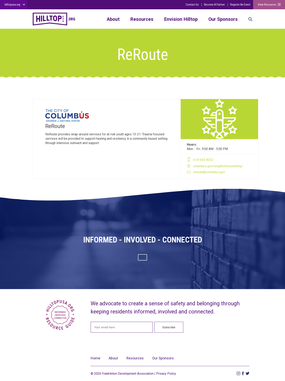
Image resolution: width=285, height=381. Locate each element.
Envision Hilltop (181, 19)
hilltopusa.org (12, 4)
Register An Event (240, 4)
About (113, 19)
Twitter (247, 373)
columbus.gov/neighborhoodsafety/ (218, 166)
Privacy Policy (166, 373)
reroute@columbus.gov (209, 172)
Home (95, 358)
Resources (141, 19)
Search (250, 19)
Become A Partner (214, 4)
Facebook (243, 373)
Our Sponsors (223, 19)
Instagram (238, 373)
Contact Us (192, 4)
